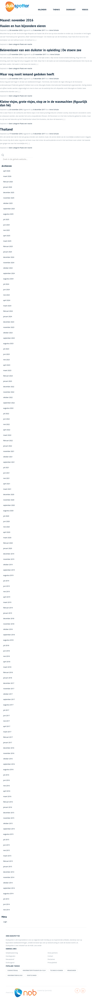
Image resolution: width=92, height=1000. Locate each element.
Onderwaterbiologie (15, 975)
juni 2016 (6, 780)
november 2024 (8, 263)
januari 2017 (7, 742)
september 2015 (9, 829)
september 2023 (9, 338)
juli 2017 (6, 710)
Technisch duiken (56, 970)
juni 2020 (6, 521)
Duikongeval (10, 962)
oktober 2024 (8, 268)
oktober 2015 (8, 823)
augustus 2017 (8, 705)
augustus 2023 (8, 343)
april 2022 (6, 430)
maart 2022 (7, 435)
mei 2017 (6, 721)
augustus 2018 (8, 640)
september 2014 (9, 888)
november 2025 (8, 198)
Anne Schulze (54, 30)
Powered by (21, 992)
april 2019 (6, 597)
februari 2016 (8, 802)
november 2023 (8, 327)
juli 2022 (6, 414)
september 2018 (9, 635)
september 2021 (9, 462)
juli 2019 (6, 581)
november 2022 (8, 392)
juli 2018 (6, 645)
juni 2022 (6, 419)
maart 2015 (7, 856)
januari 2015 (7, 867)
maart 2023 (7, 370)
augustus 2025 (8, 214)
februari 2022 (8, 440)
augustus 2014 (8, 893)
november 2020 (8, 500)
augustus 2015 (8, 834)
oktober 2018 (8, 629)
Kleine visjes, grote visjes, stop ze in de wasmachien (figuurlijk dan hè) (43, 103)
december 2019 (8, 554)
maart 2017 (7, 732)
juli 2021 (6, 467)
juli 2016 (6, 775)
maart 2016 (7, 796)
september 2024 (9, 273)
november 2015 (8, 818)
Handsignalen (10, 956)
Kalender (42, 9)
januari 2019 (7, 613)
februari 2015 (8, 861)
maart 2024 (7, 306)
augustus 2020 (8, 511)
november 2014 (8, 877)
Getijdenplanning (12, 953)
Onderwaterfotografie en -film (34, 970)
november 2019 (8, 559)
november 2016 (8, 753)
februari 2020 (8, 543)
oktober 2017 (8, 694)
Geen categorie (14, 44)
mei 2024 (6, 295)
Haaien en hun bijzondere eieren (23, 26)
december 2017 (8, 683)
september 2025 (9, 209)
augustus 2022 (8, 408)
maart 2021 (7, 489)
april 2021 (6, 484)
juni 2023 (6, 354)
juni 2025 (6, 225)
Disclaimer (51, 959)
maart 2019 (7, 602)
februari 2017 (8, 737)
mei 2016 (6, 786)
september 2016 (9, 764)
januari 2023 (7, 381)
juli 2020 (6, 516)
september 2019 (9, 570)
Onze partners (53, 953)
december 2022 (8, 387)
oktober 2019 (8, 565)
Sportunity (48, 990)
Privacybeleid (52, 962)
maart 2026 (7, 176)
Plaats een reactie (26, 44)
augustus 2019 (8, 575)
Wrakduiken (71, 970)
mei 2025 (6, 230)
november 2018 (8, 624)
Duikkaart (71, 9)
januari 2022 (7, 446)
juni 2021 (6, 473)
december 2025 (8, 192)
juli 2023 (6, 349)
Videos (85, 9)
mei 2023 (6, 360)
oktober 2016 (8, 759)
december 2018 (8, 618)
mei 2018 (6, 656)
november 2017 (8, 689)
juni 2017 (6, 716)
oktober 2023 (8, 333)
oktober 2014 (8, 883)
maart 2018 (7, 667)
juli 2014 (6, 899)
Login (5, 922)
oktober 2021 (8, 457)
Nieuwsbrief (10, 959)
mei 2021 (6, 478)
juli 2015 (6, 840)
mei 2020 (6, 527)
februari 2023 (8, 376)
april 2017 (6, 726)
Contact (50, 956)
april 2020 (6, 532)
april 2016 (6, 791)
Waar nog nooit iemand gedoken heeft (27, 74)
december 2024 (8, 257)
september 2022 (9, 403)
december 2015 (8, 813)
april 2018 (6, 662)
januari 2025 (7, 252)
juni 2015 (6, 845)
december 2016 (8, 748)
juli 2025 (6, 219)
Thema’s (56, 9)
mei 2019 (6, 591)
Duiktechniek (31, 975)
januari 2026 (7, 187)
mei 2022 (6, 424)
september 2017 (9, 699)
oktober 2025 (8, 203)
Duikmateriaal (13, 970)
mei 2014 (6, 910)
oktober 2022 (8, 397)
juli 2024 (6, 284)
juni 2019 (6, 586)
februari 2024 (8, 311)
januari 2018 (7, 678)
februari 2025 (8, 246)
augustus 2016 (8, 769)
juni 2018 (6, 651)
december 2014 (8, 872)
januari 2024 (7, 316)
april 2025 (6, 236)
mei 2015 (6, 850)
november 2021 (8, 451)
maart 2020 (7, 538)
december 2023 (8, 322)
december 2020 (8, 494)
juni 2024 (6, 290)
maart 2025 (7, 241)
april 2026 (6, 171)
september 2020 (9, 505)
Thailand (6, 129)
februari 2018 (8, 672)
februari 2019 (8, 608)
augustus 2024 (8, 279)
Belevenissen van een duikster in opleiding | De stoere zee (40, 50)
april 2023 (6, 365)
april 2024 (6, 300)
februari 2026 (8, 182)
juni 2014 (6, 904)
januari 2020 (7, 548)
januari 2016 (7, 807)
